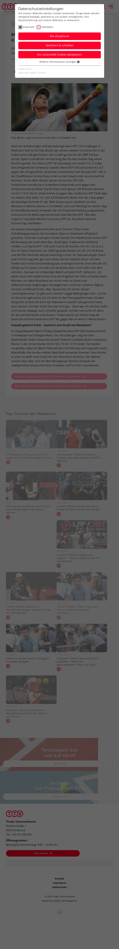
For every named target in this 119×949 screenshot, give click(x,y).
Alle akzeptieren (59, 36)
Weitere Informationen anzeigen (59, 61)
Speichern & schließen (59, 45)
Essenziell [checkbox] (28, 27)
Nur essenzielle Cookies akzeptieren (59, 54)
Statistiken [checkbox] (47, 27)
